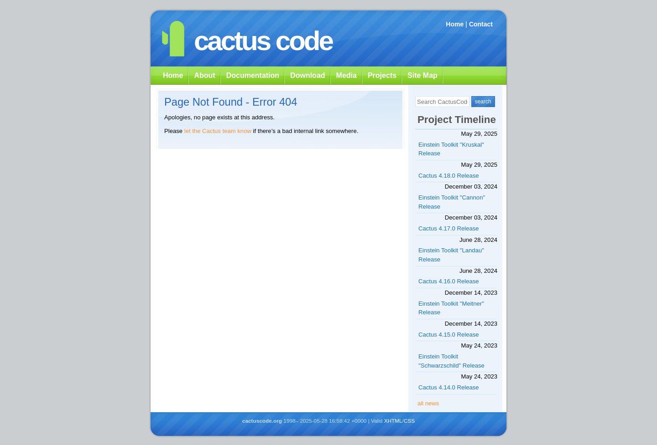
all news (428, 403)
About (204, 75)
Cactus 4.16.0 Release (448, 281)
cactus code (263, 41)
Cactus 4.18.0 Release (448, 175)
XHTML (393, 421)
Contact (481, 24)
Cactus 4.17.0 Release (448, 228)
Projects (382, 75)
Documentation (252, 75)
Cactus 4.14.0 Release (448, 387)
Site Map (422, 75)
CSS (409, 421)
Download (307, 75)
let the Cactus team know (217, 131)
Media (346, 75)
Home (455, 24)
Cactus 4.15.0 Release (448, 334)
